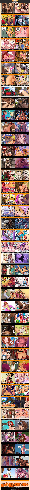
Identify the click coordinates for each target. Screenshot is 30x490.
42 (11, 485)
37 (3, 485)
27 (14, 484)
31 (21, 484)
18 (27, 483)
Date (13, 486)
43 (13, 485)
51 (25, 485)
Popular (10, 486)
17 (25, 483)
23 (8, 484)
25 (11, 484)
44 (14, 485)
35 (27, 484)
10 (14, 483)
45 (16, 485)
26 (13, 484)
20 (3, 484)
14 (20, 483)
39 (6, 485)
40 (8, 485)
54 (3, 486)
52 (27, 485)
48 (21, 485)
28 (16, 484)
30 (19, 484)
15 (22, 483)
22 (6, 484)
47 (19, 485)
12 (17, 483)
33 (24, 484)
